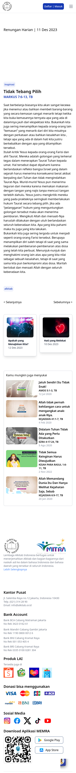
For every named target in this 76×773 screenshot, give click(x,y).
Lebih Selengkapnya (15, 569)
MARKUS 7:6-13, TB (18, 97)
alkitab (8, 288)
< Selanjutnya (13, 302)
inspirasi (9, 84)
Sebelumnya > (63, 302)
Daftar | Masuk (53, 6)
